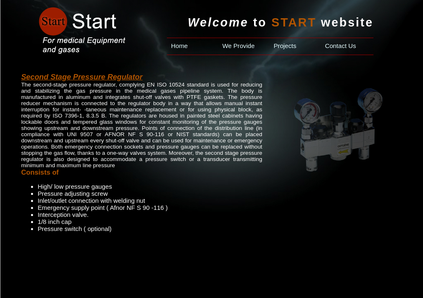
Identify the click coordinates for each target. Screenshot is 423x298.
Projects (284, 45)
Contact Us (340, 45)
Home (179, 45)
